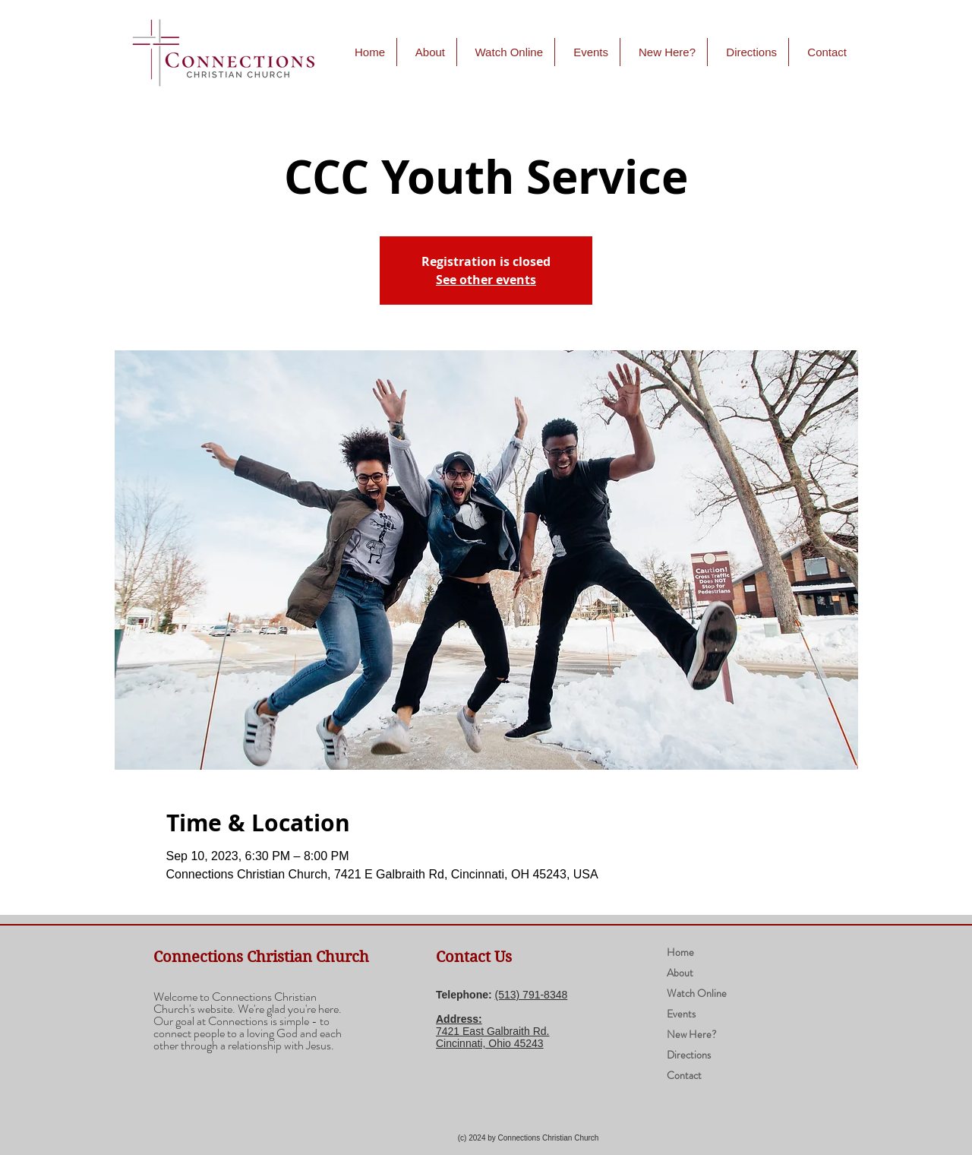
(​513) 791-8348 (531, 995)
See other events (486, 279)
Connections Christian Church (261, 957)
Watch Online (697, 993)
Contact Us (474, 957)
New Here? (692, 1034)
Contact (684, 1075)
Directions (689, 1054)
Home (680, 952)
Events (681, 1013)
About (680, 972)
